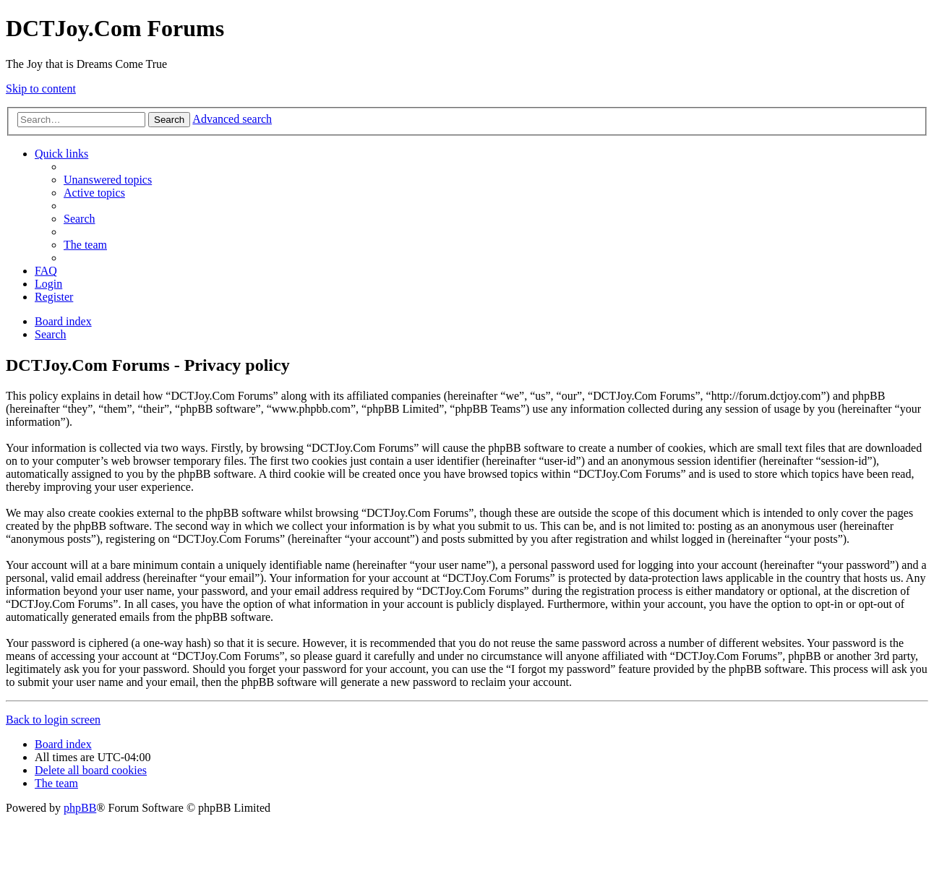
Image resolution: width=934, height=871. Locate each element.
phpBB (80, 808)
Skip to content (41, 88)
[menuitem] (108, 179)
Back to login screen (53, 719)
